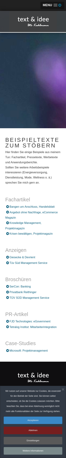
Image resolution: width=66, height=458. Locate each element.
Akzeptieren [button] (33, 421)
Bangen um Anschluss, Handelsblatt (32, 206)
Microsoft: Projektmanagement (29, 350)
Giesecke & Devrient (22, 257)
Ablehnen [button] (33, 432)
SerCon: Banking (20, 286)
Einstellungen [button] (33, 442)
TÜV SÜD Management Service (29, 297)
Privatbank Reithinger (23, 292)
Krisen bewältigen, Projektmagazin (31, 233)
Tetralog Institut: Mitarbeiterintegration (33, 327)
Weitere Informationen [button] (33, 452)
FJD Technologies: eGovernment (30, 321)
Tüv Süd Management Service (28, 262)
